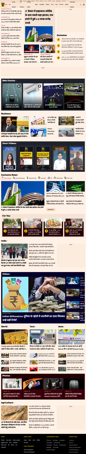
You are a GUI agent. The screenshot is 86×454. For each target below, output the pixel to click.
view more (50, 209)
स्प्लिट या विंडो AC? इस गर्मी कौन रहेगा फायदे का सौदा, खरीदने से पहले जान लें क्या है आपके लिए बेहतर (42, 348)
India (2, 50)
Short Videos (9, 144)
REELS (36, 5)
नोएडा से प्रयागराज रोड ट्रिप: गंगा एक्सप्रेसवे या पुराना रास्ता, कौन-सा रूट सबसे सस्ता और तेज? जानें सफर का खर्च (73, 40)
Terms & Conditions (73, 452)
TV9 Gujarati (49, 443)
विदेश (12, 445)
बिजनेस (3, 440)
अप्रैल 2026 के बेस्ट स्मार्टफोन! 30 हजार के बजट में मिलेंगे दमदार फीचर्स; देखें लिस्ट (32, 395)
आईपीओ (15, 443)
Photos (61, 5)
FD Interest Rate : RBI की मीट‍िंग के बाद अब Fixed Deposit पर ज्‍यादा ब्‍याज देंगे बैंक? (82, 295)
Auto (52, 5)
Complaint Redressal (74, 450)
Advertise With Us (73, 445)
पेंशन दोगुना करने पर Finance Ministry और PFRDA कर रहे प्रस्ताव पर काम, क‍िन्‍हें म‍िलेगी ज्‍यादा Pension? (83, 318)
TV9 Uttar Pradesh (50, 450)
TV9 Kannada (57, 443)
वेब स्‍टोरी (26, 443)
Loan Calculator (29, 446)
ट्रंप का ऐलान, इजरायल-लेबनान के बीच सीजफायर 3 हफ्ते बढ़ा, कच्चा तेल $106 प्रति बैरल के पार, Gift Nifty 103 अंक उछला (19, 355)
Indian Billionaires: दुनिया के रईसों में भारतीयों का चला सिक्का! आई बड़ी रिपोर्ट (33, 318)
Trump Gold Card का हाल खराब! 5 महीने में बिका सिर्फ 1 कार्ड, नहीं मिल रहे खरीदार (14, 348)
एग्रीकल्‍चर (3, 448)
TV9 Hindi (48, 440)
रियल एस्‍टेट (3, 445)
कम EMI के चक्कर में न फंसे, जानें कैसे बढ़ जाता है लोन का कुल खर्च (11, 395)
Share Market (4, 17)
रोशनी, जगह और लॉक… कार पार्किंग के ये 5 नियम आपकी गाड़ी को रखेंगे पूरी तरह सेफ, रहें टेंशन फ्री (76, 369)
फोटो (34, 440)
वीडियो (38, 440)
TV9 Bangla (49, 445)
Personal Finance (44, 54)
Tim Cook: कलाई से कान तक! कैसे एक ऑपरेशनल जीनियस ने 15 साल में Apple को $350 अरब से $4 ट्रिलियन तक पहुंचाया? (73, 46)
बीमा (10, 443)
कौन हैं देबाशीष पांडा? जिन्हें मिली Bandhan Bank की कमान (83, 306)
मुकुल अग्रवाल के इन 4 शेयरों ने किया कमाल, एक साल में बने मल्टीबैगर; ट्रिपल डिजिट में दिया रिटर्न (31, 60)
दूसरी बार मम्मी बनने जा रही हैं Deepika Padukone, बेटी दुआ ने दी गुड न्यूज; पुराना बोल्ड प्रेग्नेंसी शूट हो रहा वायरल (53, 395)
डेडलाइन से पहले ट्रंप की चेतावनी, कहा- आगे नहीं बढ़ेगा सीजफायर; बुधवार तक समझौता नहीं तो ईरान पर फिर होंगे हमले (19, 369)
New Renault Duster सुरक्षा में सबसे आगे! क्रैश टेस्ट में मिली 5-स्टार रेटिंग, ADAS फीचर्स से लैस (75, 362)
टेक (16, 445)
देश (9, 445)
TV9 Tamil (55, 445)
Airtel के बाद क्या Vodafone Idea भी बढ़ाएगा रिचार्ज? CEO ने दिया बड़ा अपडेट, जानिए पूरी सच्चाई (46, 369)
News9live (48, 448)
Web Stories (8, 81)
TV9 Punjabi (55, 448)
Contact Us (71, 440)
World (47, 5)
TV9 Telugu (55, 440)
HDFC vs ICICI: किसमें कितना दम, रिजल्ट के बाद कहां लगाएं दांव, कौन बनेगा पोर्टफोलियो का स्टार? (73, 58)
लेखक (25, 440)
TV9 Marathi (62, 440)
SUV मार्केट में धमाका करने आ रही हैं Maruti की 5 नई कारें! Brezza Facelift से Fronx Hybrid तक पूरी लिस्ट (71, 348)
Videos (66, 5)
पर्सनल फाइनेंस (16, 440)
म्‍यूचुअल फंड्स (4, 443)
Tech (56, 5)
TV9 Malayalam (62, 445)
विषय (29, 440)
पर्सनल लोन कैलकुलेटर (29, 452)
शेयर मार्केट (8, 440)
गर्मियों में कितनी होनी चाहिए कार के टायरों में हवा (73, 395)
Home (5, 5)
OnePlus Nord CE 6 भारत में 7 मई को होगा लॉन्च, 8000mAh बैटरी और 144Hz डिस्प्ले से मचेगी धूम (47, 355)
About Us (71, 443)
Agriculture (7, 403)
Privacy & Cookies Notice (75, 448)
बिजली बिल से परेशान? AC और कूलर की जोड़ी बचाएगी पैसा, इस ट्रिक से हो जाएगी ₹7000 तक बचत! (46, 362)
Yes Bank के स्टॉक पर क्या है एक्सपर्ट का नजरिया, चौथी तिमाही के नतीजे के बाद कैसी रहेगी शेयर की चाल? (73, 52)
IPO (9, 5)
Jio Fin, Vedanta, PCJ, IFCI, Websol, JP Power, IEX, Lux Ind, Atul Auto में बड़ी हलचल (83, 283)
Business (42, 5)
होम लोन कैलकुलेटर (28, 450)
